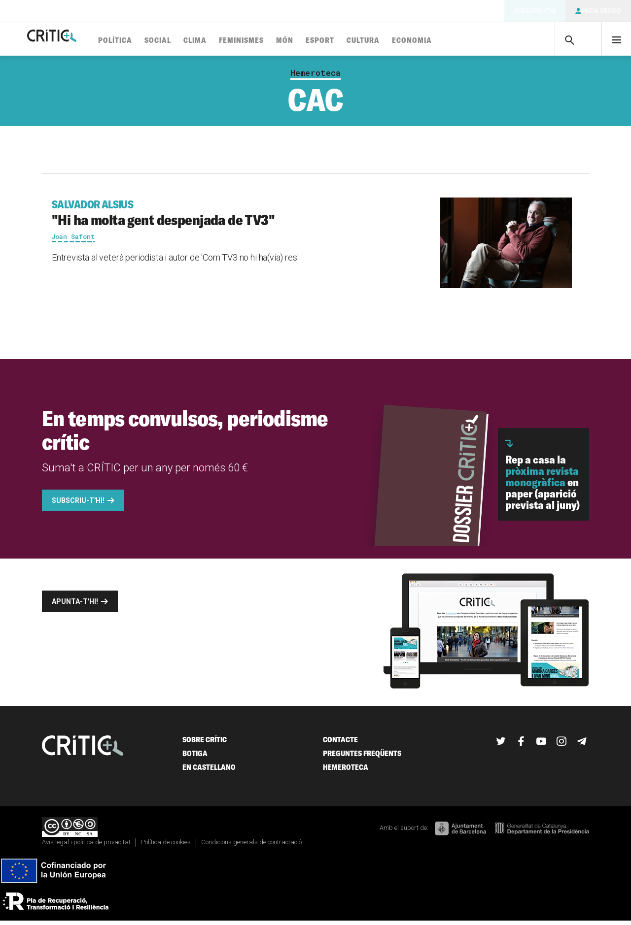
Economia (448, 40)
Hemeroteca (315, 76)
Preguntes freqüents (362, 757)
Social (193, 40)
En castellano (209, 771)
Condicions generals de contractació (251, 846)
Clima (231, 40)
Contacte (340, 743)
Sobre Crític (204, 743)
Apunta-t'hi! (75, 605)
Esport (356, 40)
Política (151, 40)
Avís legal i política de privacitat (86, 846)
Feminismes (277, 40)
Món (320, 40)
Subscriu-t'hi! (78, 504)
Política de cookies (166, 846)
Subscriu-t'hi (535, 10)
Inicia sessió (601, 10)
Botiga (195, 757)
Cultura (399, 40)
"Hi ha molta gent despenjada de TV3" (230, 216)
